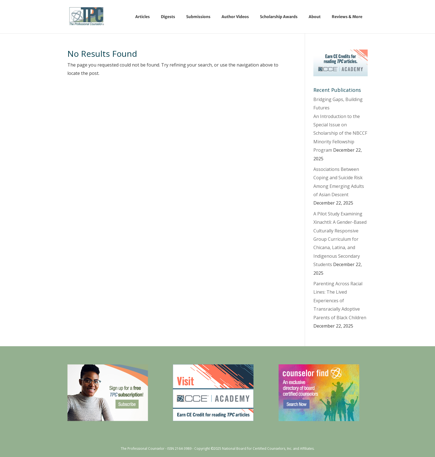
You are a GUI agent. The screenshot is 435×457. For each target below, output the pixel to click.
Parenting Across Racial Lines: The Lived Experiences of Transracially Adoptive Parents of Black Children (339, 301)
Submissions (198, 16)
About (315, 16)
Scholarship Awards (279, 16)
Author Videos (235, 16)
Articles (142, 16)
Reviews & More (347, 16)
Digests (168, 16)
